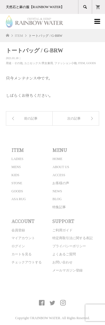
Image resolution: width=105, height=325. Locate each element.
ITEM (81, 63)
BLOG (57, 199)
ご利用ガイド (62, 230)
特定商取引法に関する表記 (72, 238)
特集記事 (59, 207)
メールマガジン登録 (67, 270)
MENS (16, 167)
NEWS (57, 191)
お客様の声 (60, 183)
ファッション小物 (65, 63)
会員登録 (18, 230)
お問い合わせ (62, 262)
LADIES (17, 159)
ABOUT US (60, 167)
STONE (16, 183)
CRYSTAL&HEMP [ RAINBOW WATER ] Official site (52, 290)
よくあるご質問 (64, 254)
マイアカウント (23, 238)
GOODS (91, 63)
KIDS (15, 175)
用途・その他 (14, 63)
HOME (57, 159)
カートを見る (21, 254)
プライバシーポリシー (69, 246)
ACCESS (58, 175)
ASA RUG (18, 199)
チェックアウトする (26, 262)
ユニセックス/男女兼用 (38, 63)
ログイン (18, 246)
